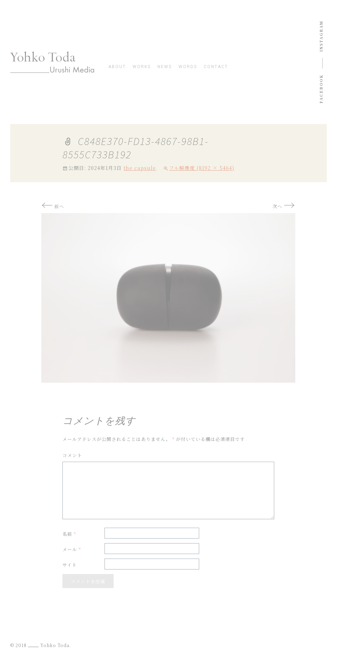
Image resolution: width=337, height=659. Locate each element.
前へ (52, 206)
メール (71, 549)
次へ (283, 206)
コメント (72, 455)
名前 (69, 534)
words (187, 67)
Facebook (321, 89)
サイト (69, 564)
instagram (321, 36)
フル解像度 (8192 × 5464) (201, 167)
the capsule (139, 167)
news (164, 67)
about (117, 67)
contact (216, 67)
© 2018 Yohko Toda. (40, 645)
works (142, 67)
